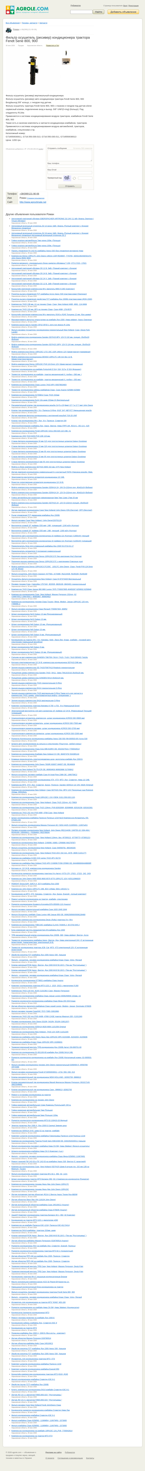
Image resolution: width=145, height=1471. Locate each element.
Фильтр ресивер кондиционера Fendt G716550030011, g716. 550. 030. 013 (43, 1072)
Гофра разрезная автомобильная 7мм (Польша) (32, 1110)
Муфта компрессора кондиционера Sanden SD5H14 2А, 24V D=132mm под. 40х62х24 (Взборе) (52, 487)
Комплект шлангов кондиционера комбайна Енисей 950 (35, 1369)
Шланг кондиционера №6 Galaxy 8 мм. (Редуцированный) (36, 635)
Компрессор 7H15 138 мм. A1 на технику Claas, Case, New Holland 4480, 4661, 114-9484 (49, 304)
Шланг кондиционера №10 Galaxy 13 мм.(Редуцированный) (37, 614)
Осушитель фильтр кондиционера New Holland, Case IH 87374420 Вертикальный (46, 579)
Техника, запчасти (29, 23)
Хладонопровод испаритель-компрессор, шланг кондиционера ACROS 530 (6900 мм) (48, 718)
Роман (16, 29)
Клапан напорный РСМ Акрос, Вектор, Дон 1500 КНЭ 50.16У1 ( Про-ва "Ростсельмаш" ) (49, 965)
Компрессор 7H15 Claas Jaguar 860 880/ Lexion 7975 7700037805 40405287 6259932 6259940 (51, 589)
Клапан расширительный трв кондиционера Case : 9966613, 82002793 (42, 1090)
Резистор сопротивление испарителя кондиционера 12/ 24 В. (38, 482)
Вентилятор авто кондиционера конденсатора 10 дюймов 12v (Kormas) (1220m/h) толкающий (52, 541)
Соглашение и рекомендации (70, 1458)
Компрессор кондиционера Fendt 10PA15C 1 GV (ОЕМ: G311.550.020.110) (43, 797)
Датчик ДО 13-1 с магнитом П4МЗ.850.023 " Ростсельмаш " (37, 1395)
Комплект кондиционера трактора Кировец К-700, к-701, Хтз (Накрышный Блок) (46, 706)
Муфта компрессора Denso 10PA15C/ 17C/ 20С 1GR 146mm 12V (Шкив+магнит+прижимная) (51, 352)
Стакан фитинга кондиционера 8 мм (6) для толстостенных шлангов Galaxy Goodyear (48, 462)
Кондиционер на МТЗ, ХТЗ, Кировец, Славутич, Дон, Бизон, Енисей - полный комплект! (49, 894)
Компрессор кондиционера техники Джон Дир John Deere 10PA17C (40, 1184)
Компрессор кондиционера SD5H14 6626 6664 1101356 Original (39, 1027)
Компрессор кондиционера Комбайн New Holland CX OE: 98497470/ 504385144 (45, 754)
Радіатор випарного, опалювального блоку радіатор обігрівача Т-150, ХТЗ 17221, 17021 (49, 263)
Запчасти (43, 23)
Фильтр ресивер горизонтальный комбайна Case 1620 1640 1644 (39, 909)
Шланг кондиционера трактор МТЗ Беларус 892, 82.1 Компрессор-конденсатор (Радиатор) (50, 1179)
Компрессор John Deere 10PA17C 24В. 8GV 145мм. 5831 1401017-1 (40, 889)
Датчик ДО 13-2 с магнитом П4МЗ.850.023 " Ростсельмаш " (37, 1400)
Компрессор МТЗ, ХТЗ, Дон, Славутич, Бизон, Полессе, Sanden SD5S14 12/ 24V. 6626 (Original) (52, 785)
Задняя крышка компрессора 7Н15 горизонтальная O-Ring (37, 683)
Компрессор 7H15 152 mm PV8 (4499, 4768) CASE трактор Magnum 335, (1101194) (47, 1016)
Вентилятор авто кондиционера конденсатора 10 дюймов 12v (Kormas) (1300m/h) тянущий (50, 536)
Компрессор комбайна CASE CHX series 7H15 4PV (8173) (36, 858)
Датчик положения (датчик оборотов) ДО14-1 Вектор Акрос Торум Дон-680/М (44, 1194)
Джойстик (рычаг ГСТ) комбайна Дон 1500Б (30, 1384)
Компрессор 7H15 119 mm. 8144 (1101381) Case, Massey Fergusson (40, 991)
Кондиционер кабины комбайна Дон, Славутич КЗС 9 (34, 1323)
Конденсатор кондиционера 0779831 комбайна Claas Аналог (37, 980)
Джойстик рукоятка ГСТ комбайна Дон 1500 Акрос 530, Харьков (39, 955)
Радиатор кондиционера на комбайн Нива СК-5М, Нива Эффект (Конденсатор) (45, 1307)
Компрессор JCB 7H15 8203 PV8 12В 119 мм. (31, 436)
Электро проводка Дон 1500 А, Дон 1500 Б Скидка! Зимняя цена (39, 1125)
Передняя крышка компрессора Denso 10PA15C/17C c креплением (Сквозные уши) (47, 561)
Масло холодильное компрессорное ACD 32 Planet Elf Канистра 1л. (41, 1282)
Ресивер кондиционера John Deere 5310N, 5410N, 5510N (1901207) (40, 1021)
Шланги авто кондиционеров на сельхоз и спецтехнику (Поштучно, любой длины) (46, 744)
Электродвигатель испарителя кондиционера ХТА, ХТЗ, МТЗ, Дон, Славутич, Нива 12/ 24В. (51, 780)
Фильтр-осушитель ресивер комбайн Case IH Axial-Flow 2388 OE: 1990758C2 (44, 775)
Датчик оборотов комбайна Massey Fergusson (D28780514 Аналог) (40, 1241)
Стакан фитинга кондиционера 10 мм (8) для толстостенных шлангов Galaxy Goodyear (49, 451)
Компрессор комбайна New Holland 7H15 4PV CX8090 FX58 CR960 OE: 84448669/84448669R (51, 863)
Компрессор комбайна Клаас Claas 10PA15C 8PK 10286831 (37, 1042)
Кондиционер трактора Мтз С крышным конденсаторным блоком (39, 1277)
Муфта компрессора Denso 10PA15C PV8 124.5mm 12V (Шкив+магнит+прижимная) (47, 364)
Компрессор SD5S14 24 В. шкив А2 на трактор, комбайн (36, 1131)
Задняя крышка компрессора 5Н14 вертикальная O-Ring (36, 700)
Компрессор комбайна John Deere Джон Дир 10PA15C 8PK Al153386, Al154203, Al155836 (49, 1037)
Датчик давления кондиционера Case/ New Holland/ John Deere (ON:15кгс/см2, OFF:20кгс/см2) (52, 510)
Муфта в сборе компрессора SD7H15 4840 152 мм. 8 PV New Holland (41, 467)
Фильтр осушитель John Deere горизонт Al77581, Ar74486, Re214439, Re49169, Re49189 (49, 574)
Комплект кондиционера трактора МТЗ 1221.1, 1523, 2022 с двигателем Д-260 (45, 986)
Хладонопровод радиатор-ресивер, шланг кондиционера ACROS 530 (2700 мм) (46, 728)
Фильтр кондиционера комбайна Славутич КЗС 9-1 (33, 1415)
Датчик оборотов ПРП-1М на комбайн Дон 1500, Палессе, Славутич (41, 1256)
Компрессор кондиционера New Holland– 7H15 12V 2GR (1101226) (40, 1032)
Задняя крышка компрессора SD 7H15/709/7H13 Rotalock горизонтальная (43, 668)
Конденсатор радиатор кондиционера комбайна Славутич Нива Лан (41, 1410)
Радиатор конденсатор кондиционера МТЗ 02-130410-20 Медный (39, 1120)
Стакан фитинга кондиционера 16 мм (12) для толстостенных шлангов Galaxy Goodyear (49, 441)
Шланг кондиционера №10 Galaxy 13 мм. (29, 619)
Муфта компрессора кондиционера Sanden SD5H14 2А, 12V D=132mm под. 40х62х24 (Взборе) (52, 492)
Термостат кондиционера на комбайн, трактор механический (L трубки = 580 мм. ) (47, 374)
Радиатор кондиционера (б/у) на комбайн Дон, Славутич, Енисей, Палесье (44, 1246)
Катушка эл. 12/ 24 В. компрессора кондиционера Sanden (36, 868)
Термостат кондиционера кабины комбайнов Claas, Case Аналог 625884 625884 (46, 390)
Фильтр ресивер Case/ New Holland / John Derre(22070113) (37, 520)
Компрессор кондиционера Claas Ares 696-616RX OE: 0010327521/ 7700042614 (46, 749)
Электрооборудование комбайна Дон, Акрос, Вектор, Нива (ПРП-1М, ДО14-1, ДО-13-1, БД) (50, 426)
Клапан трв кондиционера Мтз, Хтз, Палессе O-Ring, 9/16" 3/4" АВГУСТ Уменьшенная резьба (52, 410)
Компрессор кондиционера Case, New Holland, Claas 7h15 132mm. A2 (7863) (44, 802)
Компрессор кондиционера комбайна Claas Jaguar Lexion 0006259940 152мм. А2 (46, 996)
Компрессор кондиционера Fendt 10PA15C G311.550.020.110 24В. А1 (41, 431)
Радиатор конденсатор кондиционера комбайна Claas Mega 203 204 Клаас (44, 1001)
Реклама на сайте (54, 1452)
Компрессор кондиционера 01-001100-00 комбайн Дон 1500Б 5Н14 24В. (42, 1052)
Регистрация (133, 6)
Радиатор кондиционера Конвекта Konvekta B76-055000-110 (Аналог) (41, 904)
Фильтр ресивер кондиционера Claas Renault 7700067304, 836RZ (39, 609)
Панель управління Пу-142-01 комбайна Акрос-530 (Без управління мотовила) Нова (47, 251)
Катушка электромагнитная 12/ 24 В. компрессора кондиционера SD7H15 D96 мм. (47, 662)
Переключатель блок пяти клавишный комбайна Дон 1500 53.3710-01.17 (43, 546)
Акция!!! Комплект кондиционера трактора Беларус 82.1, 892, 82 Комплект (43, 1215)
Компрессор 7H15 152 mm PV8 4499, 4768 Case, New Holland (38, 813)
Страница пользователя (35, 198)
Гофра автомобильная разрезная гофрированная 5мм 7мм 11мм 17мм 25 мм (45, 498)
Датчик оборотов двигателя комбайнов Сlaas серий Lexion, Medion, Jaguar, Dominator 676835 (51, 1006)
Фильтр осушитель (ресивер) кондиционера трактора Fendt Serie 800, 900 (43, 1292)
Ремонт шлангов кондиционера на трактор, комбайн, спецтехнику (40, 899)
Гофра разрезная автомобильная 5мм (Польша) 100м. (35, 1115)
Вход (125, 6)
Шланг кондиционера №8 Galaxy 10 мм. (29, 629)
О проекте (50, 1458)
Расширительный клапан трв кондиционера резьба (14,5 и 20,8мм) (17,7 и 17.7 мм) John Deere (52, 405)
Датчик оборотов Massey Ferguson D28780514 (31, 1338)
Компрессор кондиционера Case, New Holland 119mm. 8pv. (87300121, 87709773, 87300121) (51, 837)
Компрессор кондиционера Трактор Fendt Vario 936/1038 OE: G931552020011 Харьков (48, 1141)
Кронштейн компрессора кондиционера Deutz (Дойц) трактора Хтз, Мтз (42, 920)
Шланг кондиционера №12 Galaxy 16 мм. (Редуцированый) (37, 652)
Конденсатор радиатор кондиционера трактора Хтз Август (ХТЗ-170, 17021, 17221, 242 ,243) (51, 873)
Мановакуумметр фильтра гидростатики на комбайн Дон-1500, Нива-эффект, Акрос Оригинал (52, 320)
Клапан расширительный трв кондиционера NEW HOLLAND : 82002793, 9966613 (46, 1077)
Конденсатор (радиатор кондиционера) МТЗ (30, 1313)
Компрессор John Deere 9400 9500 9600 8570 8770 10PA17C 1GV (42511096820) (46, 879)
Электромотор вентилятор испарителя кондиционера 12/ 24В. (38, 477)
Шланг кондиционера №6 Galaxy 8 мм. (28, 647)
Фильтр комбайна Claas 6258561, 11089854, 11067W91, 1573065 (39, 1420)
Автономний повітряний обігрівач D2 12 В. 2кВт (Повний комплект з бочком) (44, 284)
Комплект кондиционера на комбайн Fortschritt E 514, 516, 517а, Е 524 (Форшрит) (46, 369)
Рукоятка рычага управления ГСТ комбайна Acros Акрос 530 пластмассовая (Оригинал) (49, 294)
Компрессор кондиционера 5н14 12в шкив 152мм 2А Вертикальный (40, 400)
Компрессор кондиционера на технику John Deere (33, 1100)
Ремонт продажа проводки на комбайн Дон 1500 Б (33, 1318)
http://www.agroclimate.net (33, 202)
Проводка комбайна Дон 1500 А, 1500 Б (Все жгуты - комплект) (39, 1333)
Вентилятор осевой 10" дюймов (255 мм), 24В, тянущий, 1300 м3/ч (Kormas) (44, 531)
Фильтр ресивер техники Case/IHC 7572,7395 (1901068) (35, 1011)
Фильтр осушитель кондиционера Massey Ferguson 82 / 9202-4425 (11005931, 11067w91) (50, 825)
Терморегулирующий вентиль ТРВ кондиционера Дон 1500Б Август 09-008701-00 (47, 1047)
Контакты (90, 1458)
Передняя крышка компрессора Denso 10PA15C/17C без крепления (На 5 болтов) (47, 556)
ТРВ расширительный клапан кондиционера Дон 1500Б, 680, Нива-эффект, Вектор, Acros (50, 935)
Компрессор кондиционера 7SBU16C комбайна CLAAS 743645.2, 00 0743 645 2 (46, 925)
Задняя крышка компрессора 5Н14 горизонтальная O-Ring (37, 688)
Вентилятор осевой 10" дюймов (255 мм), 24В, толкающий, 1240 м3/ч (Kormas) (45, 525)
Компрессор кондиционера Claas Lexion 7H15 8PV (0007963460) (39, 385)
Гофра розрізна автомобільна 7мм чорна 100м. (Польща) (36, 240)
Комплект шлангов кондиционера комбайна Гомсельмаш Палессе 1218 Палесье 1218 (48, 1136)
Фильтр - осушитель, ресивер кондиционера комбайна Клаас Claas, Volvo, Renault (47, 960)
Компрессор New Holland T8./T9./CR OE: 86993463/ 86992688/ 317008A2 (42, 769)
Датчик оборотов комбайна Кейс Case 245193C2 (32, 1343)
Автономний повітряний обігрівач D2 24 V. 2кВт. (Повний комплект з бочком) (44, 278)
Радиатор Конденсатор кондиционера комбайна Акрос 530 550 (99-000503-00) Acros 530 (49, 739)
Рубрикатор (76, 5)
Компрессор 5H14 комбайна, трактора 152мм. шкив (34, 1230)
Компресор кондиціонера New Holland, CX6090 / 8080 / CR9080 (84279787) (44, 843)
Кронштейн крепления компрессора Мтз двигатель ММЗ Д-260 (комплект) (43, 289)
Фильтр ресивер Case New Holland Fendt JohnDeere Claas (36, 1405)
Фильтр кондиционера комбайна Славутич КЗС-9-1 (33, 1379)
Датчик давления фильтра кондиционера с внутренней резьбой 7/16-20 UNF (44, 415)
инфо (41, 149)
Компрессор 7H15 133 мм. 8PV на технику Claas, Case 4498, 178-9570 (42, 309)
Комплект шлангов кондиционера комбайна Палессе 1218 (36, 1364)
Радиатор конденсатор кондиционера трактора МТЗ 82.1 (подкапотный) (42, 1251)
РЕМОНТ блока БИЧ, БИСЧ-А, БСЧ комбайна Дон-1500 (35, 884)
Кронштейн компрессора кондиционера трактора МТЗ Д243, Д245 (40, 1374)
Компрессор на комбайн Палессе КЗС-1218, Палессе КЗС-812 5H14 (41, 1225)
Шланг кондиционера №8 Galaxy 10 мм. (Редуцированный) (37, 624)
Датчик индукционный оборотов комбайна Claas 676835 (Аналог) (39, 1210)
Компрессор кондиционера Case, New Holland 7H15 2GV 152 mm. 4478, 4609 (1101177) (49, 853)
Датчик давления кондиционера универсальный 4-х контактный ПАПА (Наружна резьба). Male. (52, 472)
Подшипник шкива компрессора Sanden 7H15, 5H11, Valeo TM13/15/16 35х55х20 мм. (48, 673)
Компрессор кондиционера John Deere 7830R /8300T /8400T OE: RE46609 (43, 764)
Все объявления (13, 23)
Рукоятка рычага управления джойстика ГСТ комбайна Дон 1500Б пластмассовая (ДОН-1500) (52, 299)
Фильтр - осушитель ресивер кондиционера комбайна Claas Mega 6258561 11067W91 (48, 1156)
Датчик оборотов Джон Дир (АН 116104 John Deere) (34, 1200)
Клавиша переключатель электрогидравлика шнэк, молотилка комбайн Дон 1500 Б (47, 759)
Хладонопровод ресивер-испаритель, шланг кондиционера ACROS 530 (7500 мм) (47, 723)
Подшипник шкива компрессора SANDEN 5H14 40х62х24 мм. (38, 678)
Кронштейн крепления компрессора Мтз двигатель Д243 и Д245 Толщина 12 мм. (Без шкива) (51, 314)
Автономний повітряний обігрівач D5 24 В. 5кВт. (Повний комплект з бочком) (44, 273)
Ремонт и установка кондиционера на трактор (31, 1095)
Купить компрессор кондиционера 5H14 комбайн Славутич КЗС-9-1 (40, 1390)
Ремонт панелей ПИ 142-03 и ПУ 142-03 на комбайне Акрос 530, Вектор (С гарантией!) (49, 1161)
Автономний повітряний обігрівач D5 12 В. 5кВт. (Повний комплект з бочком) (44, 268)
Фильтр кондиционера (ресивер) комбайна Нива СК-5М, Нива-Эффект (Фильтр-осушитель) (51, 1146)
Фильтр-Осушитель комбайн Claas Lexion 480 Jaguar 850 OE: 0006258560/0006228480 (48, 914)
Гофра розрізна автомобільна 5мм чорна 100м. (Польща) (36, 246)
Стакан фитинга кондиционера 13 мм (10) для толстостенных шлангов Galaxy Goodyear (49, 446)
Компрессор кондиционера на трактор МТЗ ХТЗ (32, 1436)
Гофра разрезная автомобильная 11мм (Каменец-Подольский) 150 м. (41, 1105)
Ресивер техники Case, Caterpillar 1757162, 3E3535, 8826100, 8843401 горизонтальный (49, 584)
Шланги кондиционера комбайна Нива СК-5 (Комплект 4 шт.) (37, 1151)
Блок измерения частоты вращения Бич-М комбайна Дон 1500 (38, 930)
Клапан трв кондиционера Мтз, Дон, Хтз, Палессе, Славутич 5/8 (39, 421)
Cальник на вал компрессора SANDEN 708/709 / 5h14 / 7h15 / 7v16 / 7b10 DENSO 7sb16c (50, 657)
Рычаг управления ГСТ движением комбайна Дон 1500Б (36, 515)
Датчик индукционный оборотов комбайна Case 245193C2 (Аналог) (40, 1205)
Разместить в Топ (52, 45)
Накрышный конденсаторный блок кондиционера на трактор (37, 1287)
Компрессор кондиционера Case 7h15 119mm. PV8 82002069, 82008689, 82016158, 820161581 (52, 807)
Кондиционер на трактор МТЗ (24, 1328)
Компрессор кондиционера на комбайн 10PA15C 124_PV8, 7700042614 (42, 1431)
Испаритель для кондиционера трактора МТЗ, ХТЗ (33, 1359)
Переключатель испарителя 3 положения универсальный (36, 551)
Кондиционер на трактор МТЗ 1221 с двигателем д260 (35, 1220)
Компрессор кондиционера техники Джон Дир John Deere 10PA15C (40, 1189)
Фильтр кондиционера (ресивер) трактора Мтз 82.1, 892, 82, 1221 (39, 1174)
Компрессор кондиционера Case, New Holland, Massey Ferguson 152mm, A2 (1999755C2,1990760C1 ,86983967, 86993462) (44, 595)
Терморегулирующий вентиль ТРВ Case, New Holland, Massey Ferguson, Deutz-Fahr (47, 1266)
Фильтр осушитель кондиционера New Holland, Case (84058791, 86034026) (44, 848)
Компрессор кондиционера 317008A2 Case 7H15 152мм (35, 395)
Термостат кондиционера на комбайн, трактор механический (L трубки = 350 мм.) (46, 379)
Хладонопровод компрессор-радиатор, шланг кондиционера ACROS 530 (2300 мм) (47, 733)
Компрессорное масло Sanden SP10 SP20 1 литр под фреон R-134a (41, 325)
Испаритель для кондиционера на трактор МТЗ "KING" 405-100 (39, 1302)
